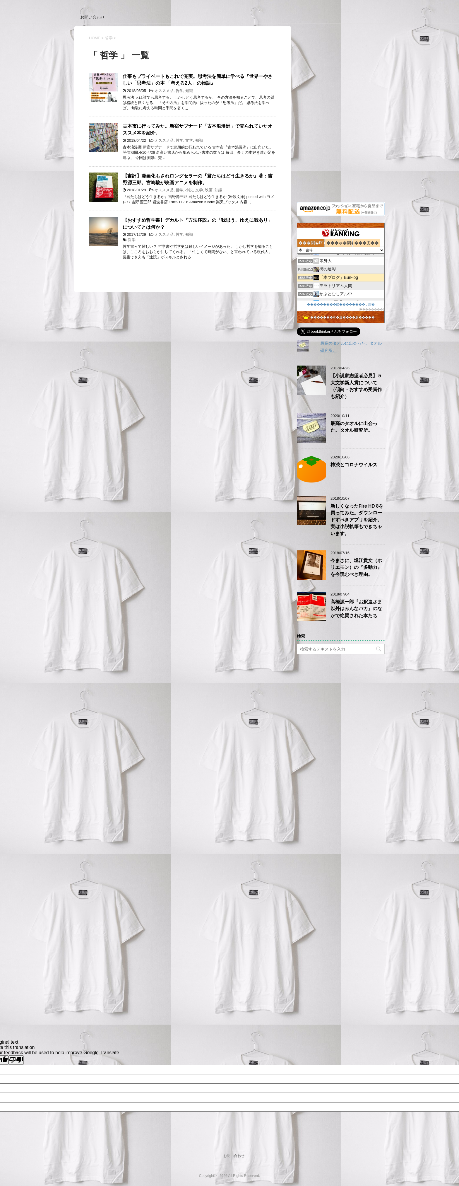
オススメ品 (164, 90)
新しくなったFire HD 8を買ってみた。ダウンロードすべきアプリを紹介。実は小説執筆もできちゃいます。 (356, 520)
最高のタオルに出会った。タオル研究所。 (353, 427)
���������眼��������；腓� (341, 304)
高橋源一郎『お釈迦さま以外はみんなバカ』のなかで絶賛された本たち (356, 608)
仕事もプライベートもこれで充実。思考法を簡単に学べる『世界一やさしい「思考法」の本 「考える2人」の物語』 (198, 80)
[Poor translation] (16, 1060)
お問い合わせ (92, 17)
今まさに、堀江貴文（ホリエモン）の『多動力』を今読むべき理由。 (356, 567)
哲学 (179, 90)
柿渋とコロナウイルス (353, 464)
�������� (371, 309)
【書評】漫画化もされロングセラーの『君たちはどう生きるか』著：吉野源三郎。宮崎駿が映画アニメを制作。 (198, 179)
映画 (209, 190)
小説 (189, 190)
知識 (189, 90)
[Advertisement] (341, 114)
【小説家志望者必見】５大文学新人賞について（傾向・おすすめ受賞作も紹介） (356, 386)
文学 (189, 140)
